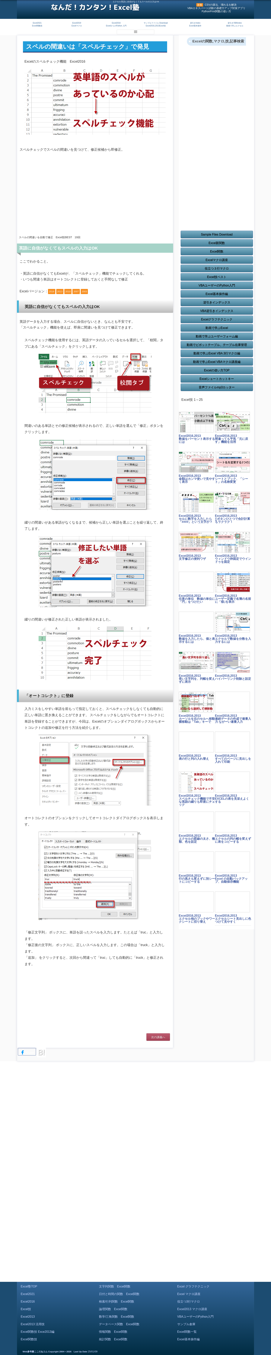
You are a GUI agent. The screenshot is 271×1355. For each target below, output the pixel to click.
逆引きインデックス (216, 302)
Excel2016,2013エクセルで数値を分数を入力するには (233, 638)
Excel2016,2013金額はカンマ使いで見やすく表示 (197, 478)
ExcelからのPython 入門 (116, 26)
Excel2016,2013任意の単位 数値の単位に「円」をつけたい (197, 598)
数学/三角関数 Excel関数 (116, 1316)
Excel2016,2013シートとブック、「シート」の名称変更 (231, 478)
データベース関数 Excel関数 (119, 1324)
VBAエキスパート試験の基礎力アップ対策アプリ (216, 8)
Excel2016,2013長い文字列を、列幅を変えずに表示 (197, 678)
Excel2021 (37, 23)
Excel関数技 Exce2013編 (37, 1331)
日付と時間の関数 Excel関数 (119, 1294)
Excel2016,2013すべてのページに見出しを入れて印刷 (233, 758)
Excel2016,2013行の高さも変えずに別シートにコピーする (197, 878)
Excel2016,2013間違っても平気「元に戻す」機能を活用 (231, 438)
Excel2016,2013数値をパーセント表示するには (197, 438)
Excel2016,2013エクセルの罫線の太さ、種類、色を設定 (197, 838)
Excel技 (26, 1309)
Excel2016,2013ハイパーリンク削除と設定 (233, 677)
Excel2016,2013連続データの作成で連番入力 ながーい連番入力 (233, 718)
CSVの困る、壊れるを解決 (221, 4)
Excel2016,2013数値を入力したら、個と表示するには (197, 638)
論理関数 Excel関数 (113, 1309)
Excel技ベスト (216, 277)
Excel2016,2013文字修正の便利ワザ (192, 557)
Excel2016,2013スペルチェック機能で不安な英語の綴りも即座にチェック (197, 800)
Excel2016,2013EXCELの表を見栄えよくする (232, 798)
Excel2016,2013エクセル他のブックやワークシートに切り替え (197, 918)
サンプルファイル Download (156, 23)
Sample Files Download (217, 234)
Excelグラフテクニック (216, 319)
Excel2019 (76, 23)
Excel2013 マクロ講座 (192, 1309)
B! (41, 1052)
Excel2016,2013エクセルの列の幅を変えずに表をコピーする (233, 838)
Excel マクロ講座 (189, 1294)
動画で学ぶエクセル (234, 26)
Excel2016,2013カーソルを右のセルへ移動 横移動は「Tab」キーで (197, 718)
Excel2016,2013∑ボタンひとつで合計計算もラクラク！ (232, 518)
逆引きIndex (195, 23)
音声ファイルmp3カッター (217, 387)
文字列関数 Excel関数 (114, 1286)
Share (27, 1052)
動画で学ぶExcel (217, 328)
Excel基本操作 (195, 26)
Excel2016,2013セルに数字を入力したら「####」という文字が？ (196, 518)
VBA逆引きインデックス (216, 311)
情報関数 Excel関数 (113, 1331)
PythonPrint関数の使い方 (216, 11)
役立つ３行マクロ (217, 268)
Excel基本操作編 (217, 294)
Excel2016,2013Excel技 (156, 26)
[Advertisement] (95, 202)
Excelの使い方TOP (217, 370)
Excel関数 (216, 251)
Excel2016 (116, 23)
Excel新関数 (217, 243)
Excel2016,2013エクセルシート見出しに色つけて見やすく (233, 918)
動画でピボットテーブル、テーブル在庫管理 (217, 344)
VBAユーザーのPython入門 (217, 285)
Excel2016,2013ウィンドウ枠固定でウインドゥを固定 (233, 558)
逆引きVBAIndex (235, 23)
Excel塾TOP (29, 1286)
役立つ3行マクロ (188, 1301)
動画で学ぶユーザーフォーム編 (217, 336)
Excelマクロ (77, 26)
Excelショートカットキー (216, 378)
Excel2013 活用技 (33, 1324)
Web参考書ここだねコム (35, 1351)
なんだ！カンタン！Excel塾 (95, 7)
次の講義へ (158, 1037)
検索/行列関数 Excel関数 (116, 1301)
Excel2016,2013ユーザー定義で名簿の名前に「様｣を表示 (233, 598)
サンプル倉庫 (186, 1324)
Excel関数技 (37, 26)
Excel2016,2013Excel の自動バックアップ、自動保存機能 (231, 878)
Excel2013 (28, 1316)
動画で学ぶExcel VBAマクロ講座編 (217, 361)
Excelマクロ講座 (217, 260)
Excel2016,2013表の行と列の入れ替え (194, 757)
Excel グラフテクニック (193, 1286)
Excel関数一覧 (187, 1331)
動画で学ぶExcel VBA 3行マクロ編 (216, 353)
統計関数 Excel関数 (113, 1339)
